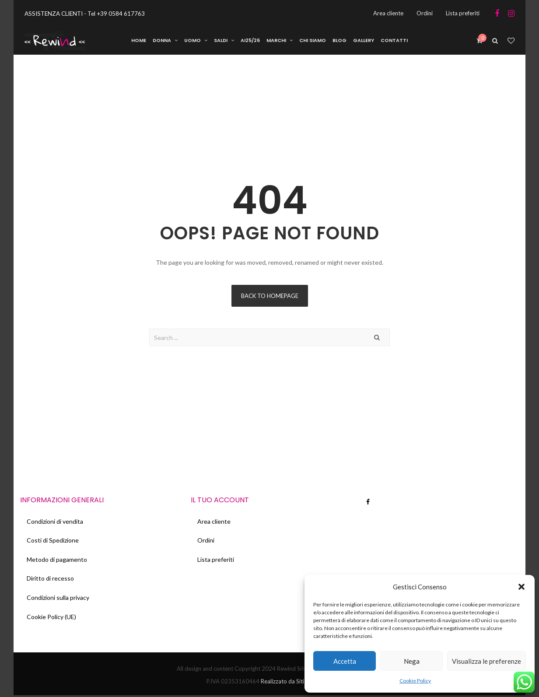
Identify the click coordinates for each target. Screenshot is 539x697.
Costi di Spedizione (53, 541)
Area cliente (214, 521)
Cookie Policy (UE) (51, 618)
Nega (412, 661)
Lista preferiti (215, 560)
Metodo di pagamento (57, 560)
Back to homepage (269, 296)
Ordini (205, 541)
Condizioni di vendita (55, 521)
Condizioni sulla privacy (58, 598)
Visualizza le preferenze (486, 661)
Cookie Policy (415, 680)
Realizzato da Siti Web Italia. (296, 682)
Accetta (344, 661)
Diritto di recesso (50, 579)
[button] (521, 586)
